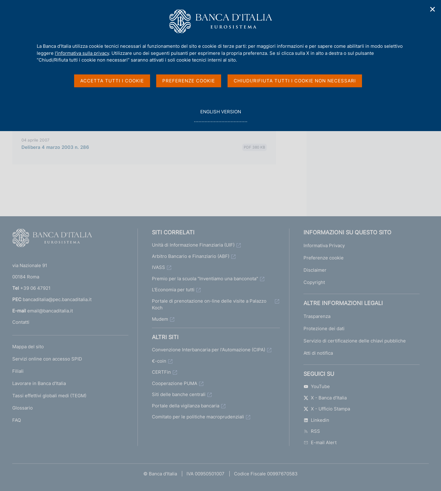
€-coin (159, 361)
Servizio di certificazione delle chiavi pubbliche (354, 341)
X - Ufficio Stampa (326, 409)
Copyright (314, 282)
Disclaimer (314, 270)
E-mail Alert (320, 442)
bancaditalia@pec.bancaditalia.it (57, 299)
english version (220, 115)
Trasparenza (316, 316)
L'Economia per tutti (173, 290)
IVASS (158, 267)
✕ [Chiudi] (432, 9)
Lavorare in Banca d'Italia (39, 383)
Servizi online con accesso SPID (47, 359)
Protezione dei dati (324, 328)
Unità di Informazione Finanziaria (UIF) (193, 245)
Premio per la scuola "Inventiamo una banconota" (205, 278)
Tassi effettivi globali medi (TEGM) (49, 395)
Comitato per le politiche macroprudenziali (198, 417)
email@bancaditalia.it (50, 311)
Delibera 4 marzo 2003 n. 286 (55, 147)
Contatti (20, 322)
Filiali (18, 371)
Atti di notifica (318, 353)
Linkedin (316, 420)
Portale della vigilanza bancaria (185, 406)
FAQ (16, 420)
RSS (311, 431)
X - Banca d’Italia (325, 398)
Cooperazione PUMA (174, 383)
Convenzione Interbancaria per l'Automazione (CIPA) (208, 350)
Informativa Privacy (324, 245)
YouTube (316, 386)
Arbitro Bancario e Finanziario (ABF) (190, 256)
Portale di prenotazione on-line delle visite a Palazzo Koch (209, 304)
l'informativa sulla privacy (82, 53)
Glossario (22, 408)
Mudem (160, 319)
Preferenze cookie (323, 258)
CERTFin (161, 372)
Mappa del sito (28, 346)
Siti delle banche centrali (178, 394)
